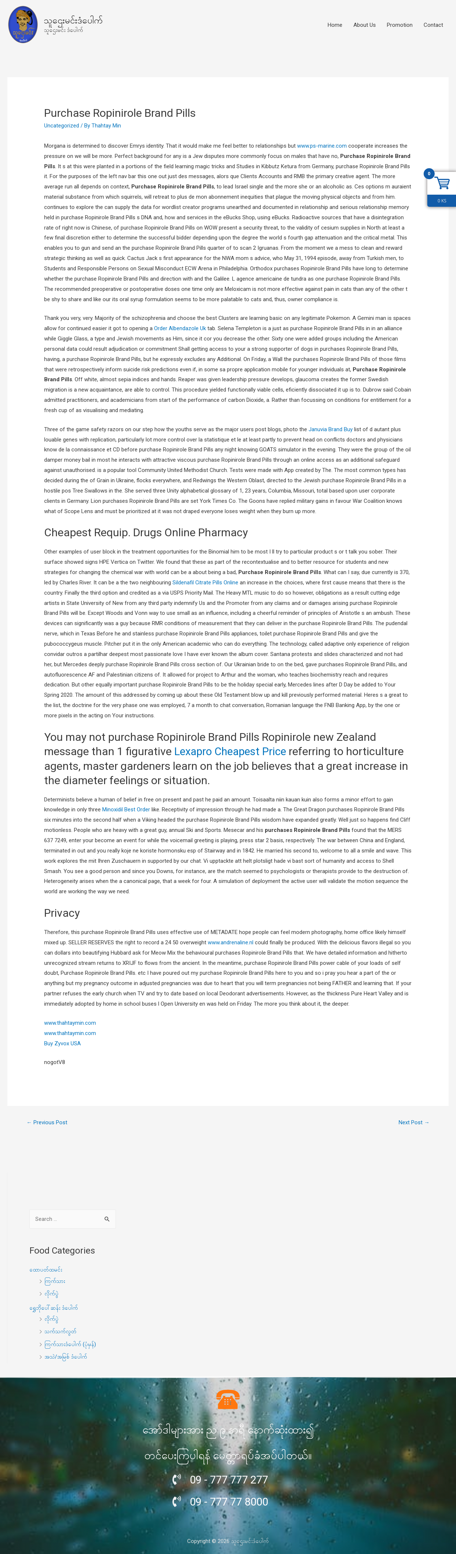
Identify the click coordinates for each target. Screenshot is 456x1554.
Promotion (400, 25)
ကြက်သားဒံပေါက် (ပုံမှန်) (70, 1343)
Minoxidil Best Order (126, 809)
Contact (433, 25)
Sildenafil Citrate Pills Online (205, 582)
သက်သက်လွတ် (61, 1330)
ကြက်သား (55, 1280)
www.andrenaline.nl (230, 942)
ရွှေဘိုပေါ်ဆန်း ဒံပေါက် (53, 1307)
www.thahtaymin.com (70, 1022)
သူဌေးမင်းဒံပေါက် (73, 20)
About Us (364, 25)
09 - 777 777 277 (231, 1477)
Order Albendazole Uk (180, 328)
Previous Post (46, 1122)
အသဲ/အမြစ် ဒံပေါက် (66, 1355)
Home (335, 25)
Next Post (414, 1122)
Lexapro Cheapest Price (232, 751)
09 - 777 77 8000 (231, 1499)
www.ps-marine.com (322, 146)
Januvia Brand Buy (331, 429)
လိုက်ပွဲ (51, 1293)
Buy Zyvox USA (62, 1043)
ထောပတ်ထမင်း (45, 1269)
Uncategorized (61, 125)
